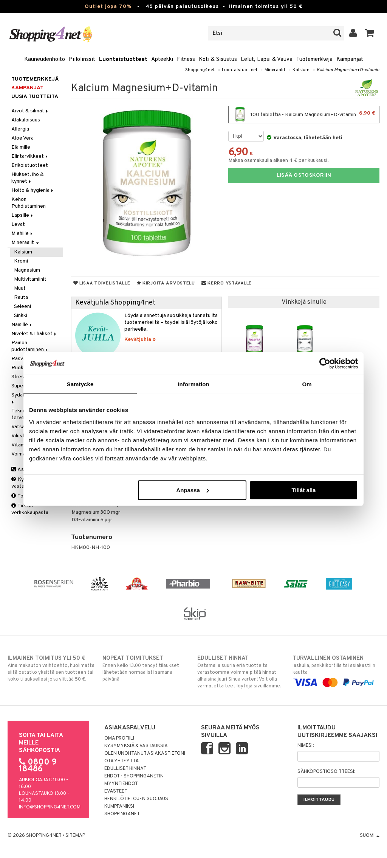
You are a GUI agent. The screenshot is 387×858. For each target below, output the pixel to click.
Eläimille (20, 147)
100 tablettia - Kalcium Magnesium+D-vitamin (303, 114)
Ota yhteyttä (121, 761)
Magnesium (27, 270)
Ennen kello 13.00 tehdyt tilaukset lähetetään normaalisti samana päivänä (145, 668)
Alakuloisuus (25, 120)
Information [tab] (193, 384)
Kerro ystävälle (226, 283)
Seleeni (22, 306)
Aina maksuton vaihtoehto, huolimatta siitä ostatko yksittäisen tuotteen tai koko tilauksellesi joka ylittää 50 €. (51, 668)
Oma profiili (119, 738)
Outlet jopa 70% (108, 6)
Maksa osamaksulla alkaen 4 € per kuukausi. (278, 160)
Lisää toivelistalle (101, 283)
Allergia (20, 129)
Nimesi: (305, 746)
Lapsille (22, 215)
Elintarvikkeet (30, 156)
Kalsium (301, 70)
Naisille (22, 325)
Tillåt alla (303, 490)
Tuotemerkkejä (314, 59)
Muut (20, 288)
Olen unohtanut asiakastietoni (144, 754)
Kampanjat (349, 59)
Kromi (21, 261)
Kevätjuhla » (140, 339)
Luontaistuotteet (123, 59)
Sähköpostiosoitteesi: (326, 772)
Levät (18, 224)
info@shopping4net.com (49, 807)
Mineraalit (275, 70)
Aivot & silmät (30, 111)
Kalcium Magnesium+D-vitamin (348, 70)
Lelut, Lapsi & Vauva (267, 59)
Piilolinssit (82, 59)
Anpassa (192, 490)
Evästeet (115, 791)
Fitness (186, 59)
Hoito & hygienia (32, 190)
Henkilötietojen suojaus (136, 799)
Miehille (22, 233)
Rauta (21, 297)
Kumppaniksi (119, 807)
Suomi (369, 836)
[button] (370, 33)
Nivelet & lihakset (34, 334)
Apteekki (162, 59)
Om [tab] (306, 384)
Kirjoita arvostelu (166, 283)
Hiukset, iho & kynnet (27, 178)
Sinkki (20, 315)
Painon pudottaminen (30, 346)
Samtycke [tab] (80, 384)
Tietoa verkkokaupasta (29, 509)
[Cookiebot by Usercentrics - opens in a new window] (325, 363)
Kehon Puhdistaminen (28, 203)
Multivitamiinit (30, 279)
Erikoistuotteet (29, 165)
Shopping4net (200, 70)
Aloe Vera (22, 138)
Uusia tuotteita (34, 96)
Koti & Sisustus (218, 59)
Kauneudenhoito (44, 59)
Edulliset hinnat (125, 769)
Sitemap (75, 836)
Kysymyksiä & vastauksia (136, 746)
